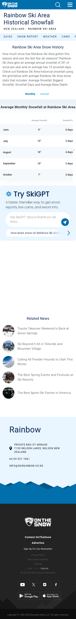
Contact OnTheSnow (38, 537)
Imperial (44, 568)
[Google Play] (29, 595)
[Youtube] (22, 584)
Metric (37, 568)
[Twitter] (33, 584)
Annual (44, 93)
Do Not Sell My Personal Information (38, 573)
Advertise (38, 542)
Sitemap (38, 564)
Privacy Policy (38, 555)
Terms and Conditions (37, 559)
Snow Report (27, 36)
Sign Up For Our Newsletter (38, 549)
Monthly (30, 93)
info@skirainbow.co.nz (26, 465)
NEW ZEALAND (14, 28)
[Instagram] (45, 584)
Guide (8, 36)
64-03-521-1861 (19, 458)
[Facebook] (56, 584)
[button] (58, 5)
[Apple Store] (50, 595)
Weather (50, 36)
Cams (66, 36)
